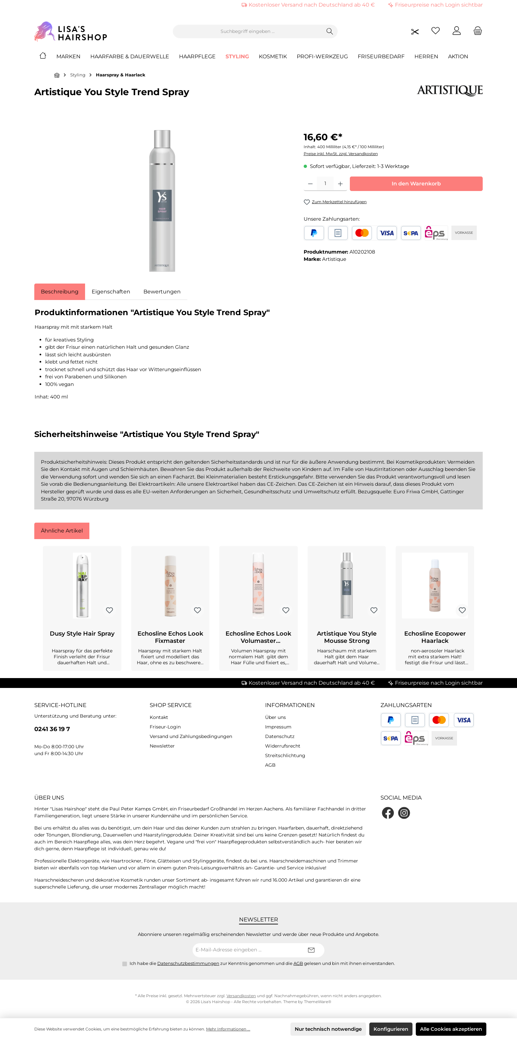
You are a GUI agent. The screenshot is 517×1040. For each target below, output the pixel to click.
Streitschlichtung (285, 755)
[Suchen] (330, 31)
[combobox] (247, 31)
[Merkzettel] (435, 31)
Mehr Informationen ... (228, 1028)
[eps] (436, 233)
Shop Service (171, 705)
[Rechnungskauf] (338, 233)
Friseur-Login (165, 727)
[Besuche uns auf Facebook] (387, 813)
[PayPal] (314, 233)
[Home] (47, 56)
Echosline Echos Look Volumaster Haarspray (258, 637)
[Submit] (311, 950)
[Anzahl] (325, 184)
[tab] (59, 292)
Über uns (275, 717)
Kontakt (159, 717)
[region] (162, 201)
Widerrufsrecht (282, 746)
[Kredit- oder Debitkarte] (374, 233)
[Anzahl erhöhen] (340, 184)
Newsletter (162, 746)
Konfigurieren (391, 1029)
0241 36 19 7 (52, 729)
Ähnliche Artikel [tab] (62, 531)
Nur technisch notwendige (328, 1029)
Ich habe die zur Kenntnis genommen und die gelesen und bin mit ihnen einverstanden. (262, 963)
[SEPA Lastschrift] (411, 233)
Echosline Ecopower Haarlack (435, 637)
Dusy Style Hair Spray (82, 633)
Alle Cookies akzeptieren (451, 1029)
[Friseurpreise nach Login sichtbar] (415, 31)
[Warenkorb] (476, 31)
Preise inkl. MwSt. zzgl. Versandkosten (341, 153)
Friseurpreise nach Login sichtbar (439, 5)
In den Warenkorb (416, 183)
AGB (270, 765)
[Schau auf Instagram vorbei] (404, 813)
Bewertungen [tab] (162, 291)
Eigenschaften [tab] (111, 291)
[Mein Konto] (457, 31)
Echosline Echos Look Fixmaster (170, 637)
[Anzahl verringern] (310, 184)
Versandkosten (241, 995)
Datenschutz (279, 736)
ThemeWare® (317, 1001)
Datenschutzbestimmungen (188, 963)
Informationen (290, 705)
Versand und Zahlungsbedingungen (191, 736)
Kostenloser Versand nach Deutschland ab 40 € (312, 5)
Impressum (278, 727)
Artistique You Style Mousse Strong (347, 637)
